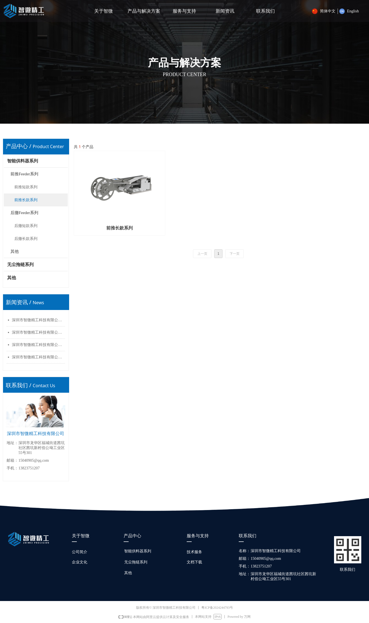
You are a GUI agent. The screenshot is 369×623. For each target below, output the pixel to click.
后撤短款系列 (25, 226)
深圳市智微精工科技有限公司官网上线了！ (38, 320)
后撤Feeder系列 (24, 213)
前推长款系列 (25, 200)
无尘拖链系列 (20, 264)
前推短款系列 (25, 187)
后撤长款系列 (25, 239)
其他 (14, 251)
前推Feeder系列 (24, 174)
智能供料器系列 (22, 161)
